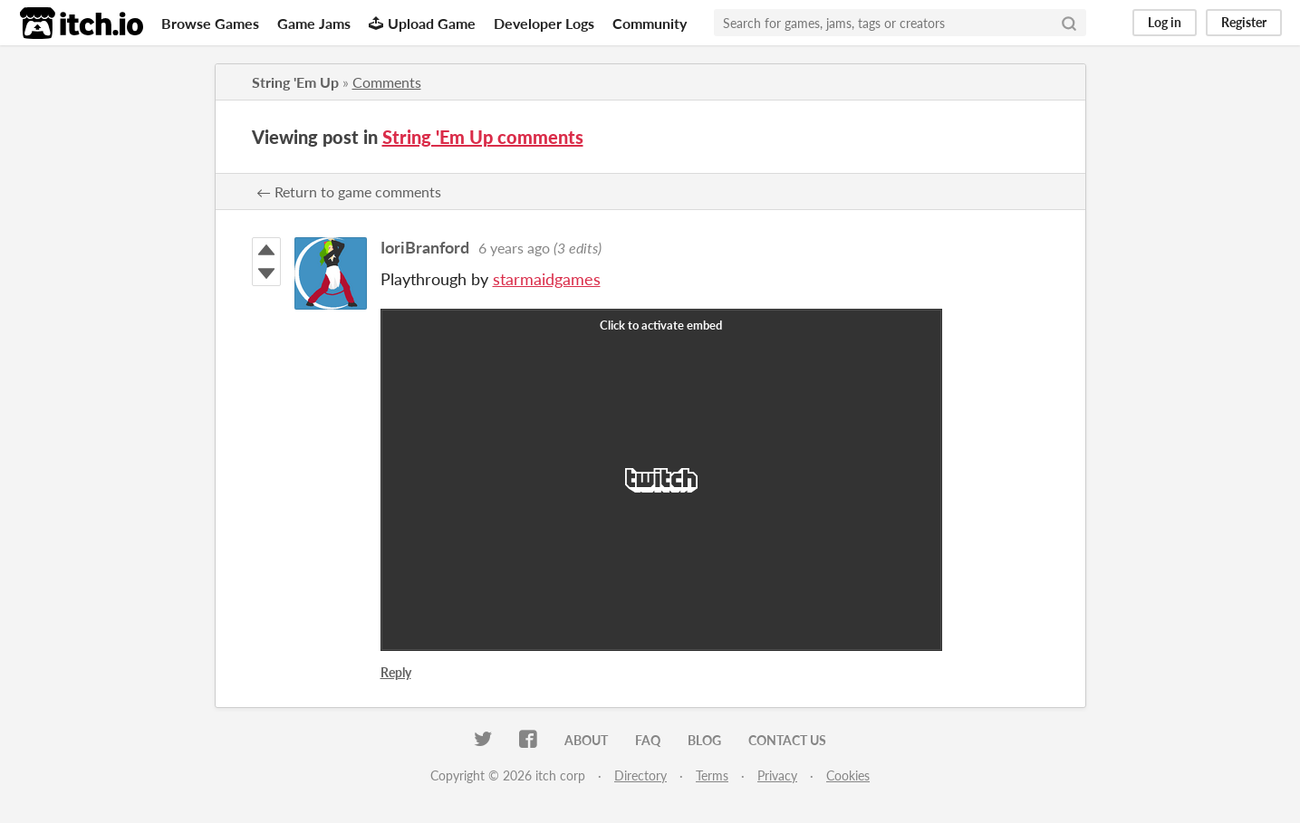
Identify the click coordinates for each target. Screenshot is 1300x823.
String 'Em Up (295, 82)
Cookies (848, 775)
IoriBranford (424, 247)
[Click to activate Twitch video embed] (661, 480)
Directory (640, 775)
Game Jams (314, 23)
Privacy (777, 775)
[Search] (1069, 22)
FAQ (647, 740)
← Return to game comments (348, 191)
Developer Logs (544, 23)
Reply (395, 672)
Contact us (787, 740)
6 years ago (514, 247)
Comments (386, 82)
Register (1243, 22)
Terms (712, 775)
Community (649, 23)
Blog (704, 740)
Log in (1164, 22)
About (586, 740)
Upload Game (422, 23)
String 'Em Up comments (482, 137)
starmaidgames (547, 279)
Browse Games (210, 23)
